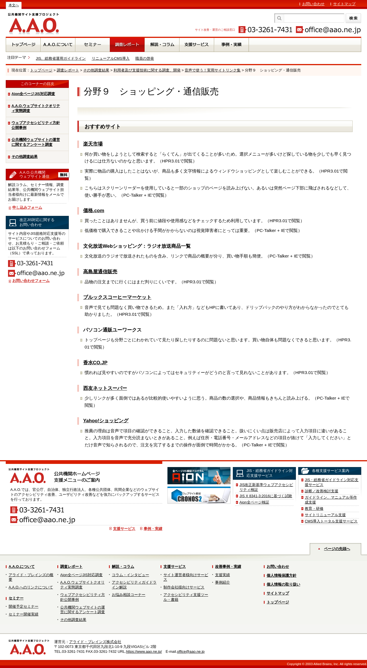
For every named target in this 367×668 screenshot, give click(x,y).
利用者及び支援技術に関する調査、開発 (147, 70)
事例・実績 (153, 528)
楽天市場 (93, 144)
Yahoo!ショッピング (105, 420)
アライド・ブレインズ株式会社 (95, 642)
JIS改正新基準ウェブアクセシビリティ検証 (266, 487)
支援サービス (124, 528)
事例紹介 (222, 582)
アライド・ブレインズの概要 (31, 577)
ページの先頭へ (337, 549)
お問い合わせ (313, 4)
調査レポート (68, 70)
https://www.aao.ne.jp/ (144, 651)
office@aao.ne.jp (190, 651)
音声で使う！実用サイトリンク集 (213, 70)
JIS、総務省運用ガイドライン (61, 58)
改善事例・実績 (228, 566)
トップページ (41, 70)
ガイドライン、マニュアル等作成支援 (331, 499)
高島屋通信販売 (100, 271)
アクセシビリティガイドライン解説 (134, 584)
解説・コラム (123, 566)
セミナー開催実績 (23, 614)
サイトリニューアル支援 (325, 515)
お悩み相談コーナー (128, 595)
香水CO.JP (95, 362)
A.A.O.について (22, 566)
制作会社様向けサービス (183, 587)
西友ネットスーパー (105, 388)
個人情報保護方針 (281, 575)
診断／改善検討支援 (321, 491)
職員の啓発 (144, 58)
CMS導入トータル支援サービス (331, 521)
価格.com (93, 210)
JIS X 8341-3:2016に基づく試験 (265, 496)
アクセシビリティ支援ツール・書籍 (185, 597)
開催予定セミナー (23, 606)
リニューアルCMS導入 (111, 58)
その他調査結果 (96, 70)
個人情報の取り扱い (283, 584)
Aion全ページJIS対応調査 (33, 94)
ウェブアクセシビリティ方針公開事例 (35, 125)
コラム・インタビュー (130, 575)
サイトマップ (344, 4)
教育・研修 (314, 508)
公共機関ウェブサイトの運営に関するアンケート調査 (35, 142)
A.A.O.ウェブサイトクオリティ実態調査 (35, 108)
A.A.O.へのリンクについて (31, 587)
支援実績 (222, 575)
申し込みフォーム (27, 207)
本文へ (14, 5)
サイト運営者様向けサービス (185, 577)
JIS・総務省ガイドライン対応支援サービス (332, 482)
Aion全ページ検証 (254, 502)
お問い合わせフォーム (31, 280)
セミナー (16, 598)
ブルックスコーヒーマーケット (117, 297)
